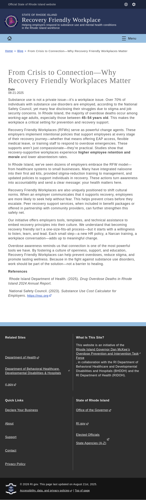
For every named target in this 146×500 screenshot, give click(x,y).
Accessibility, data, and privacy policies (44, 490)
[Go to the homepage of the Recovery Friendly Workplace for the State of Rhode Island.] (13, 21)
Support (11, 437)
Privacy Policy (15, 464)
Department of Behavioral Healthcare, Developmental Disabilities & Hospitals (33, 371)
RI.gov (81, 423)
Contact (10, 450)
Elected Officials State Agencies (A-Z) (91, 439)
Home (9, 51)
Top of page (82, 490)
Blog (21, 51)
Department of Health (20, 357)
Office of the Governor (92, 410)
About (9, 423)
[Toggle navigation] (129, 38)
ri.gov (9, 384)
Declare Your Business (21, 410)
